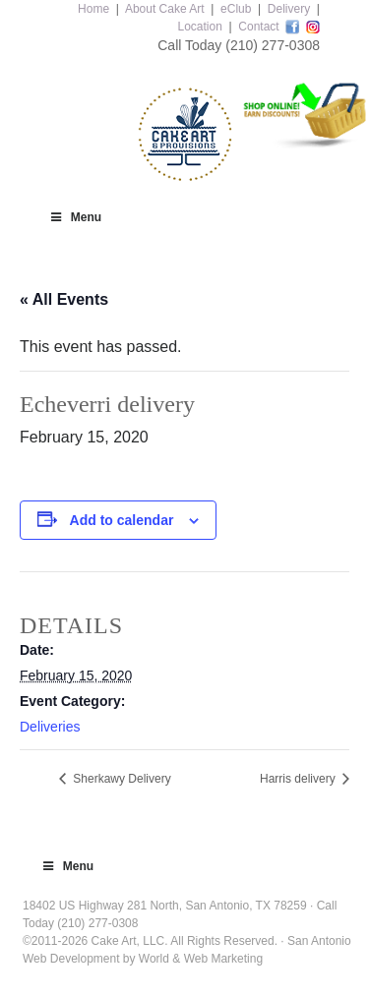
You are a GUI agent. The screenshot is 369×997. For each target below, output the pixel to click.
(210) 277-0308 (272, 45)
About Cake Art (165, 9)
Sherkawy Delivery (120, 779)
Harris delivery (299, 779)
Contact (258, 26)
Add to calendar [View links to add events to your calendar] (122, 520)
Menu (74, 217)
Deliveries (50, 726)
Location (199, 26)
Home (93, 9)
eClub (235, 9)
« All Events (64, 299)
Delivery (289, 9)
